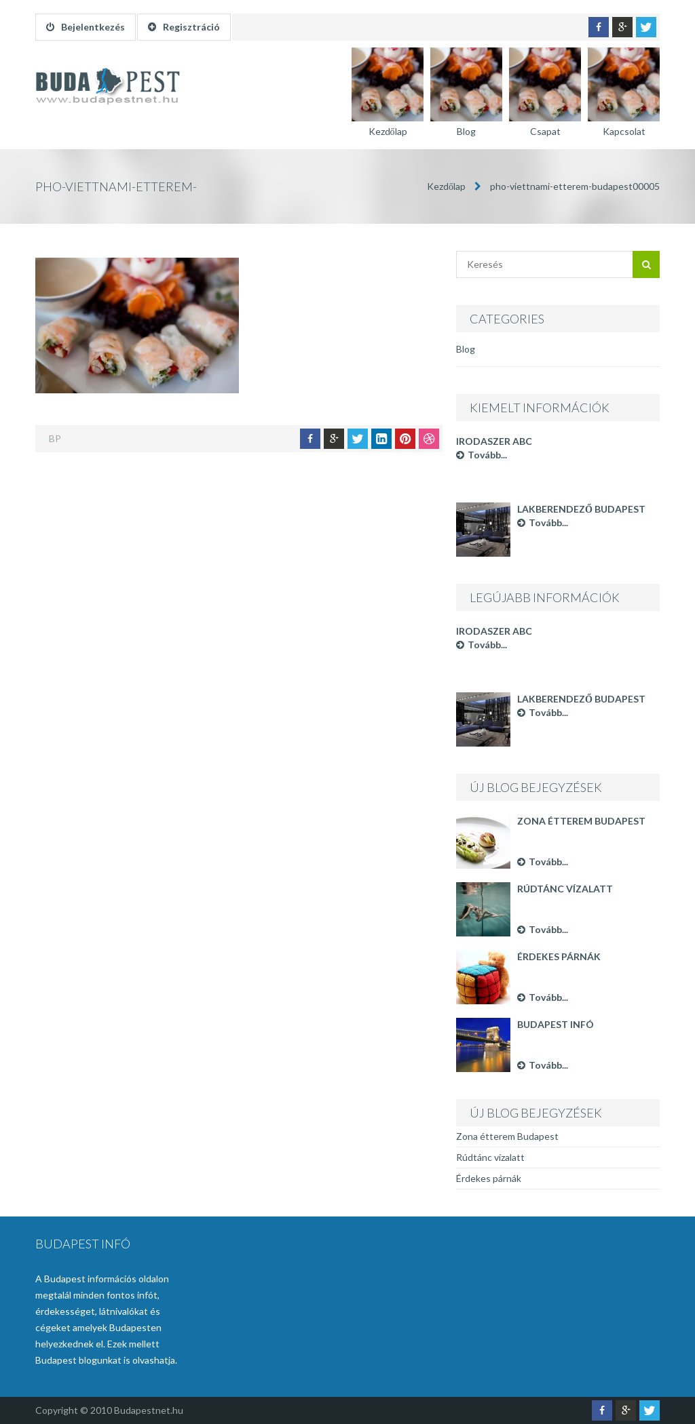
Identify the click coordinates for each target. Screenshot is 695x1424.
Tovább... (481, 454)
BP (55, 438)
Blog (465, 349)
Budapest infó (555, 1024)
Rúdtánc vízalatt (565, 888)
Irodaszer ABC (494, 441)
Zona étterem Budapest (581, 821)
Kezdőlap (446, 186)
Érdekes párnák (559, 956)
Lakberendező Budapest (581, 509)
